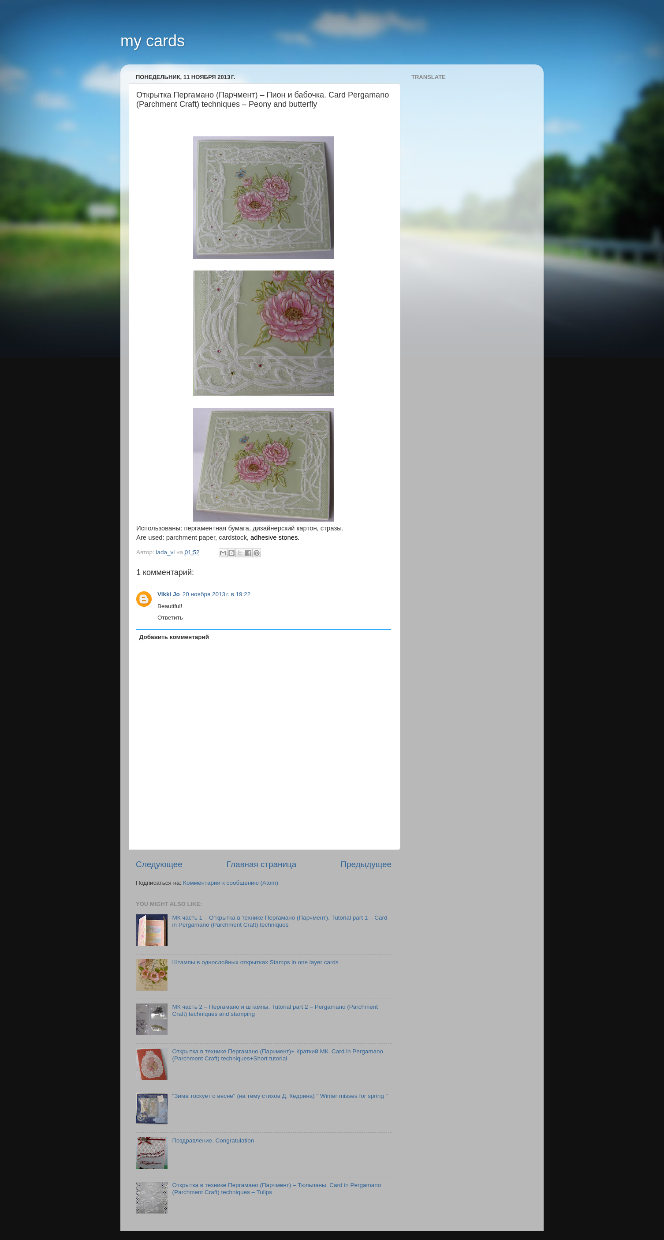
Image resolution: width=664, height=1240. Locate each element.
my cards (152, 41)
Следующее (159, 864)
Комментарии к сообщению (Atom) (230, 882)
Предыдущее (366, 864)
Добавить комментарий (174, 637)
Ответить (170, 617)
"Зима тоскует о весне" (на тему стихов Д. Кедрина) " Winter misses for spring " (280, 1096)
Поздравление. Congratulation (213, 1140)
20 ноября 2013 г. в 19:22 (217, 594)
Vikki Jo (168, 594)
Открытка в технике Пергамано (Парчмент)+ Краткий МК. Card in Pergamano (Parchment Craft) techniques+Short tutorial (277, 1055)
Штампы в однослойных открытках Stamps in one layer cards (255, 962)
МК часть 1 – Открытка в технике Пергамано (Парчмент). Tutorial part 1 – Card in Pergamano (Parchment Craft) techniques (279, 921)
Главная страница (262, 864)
